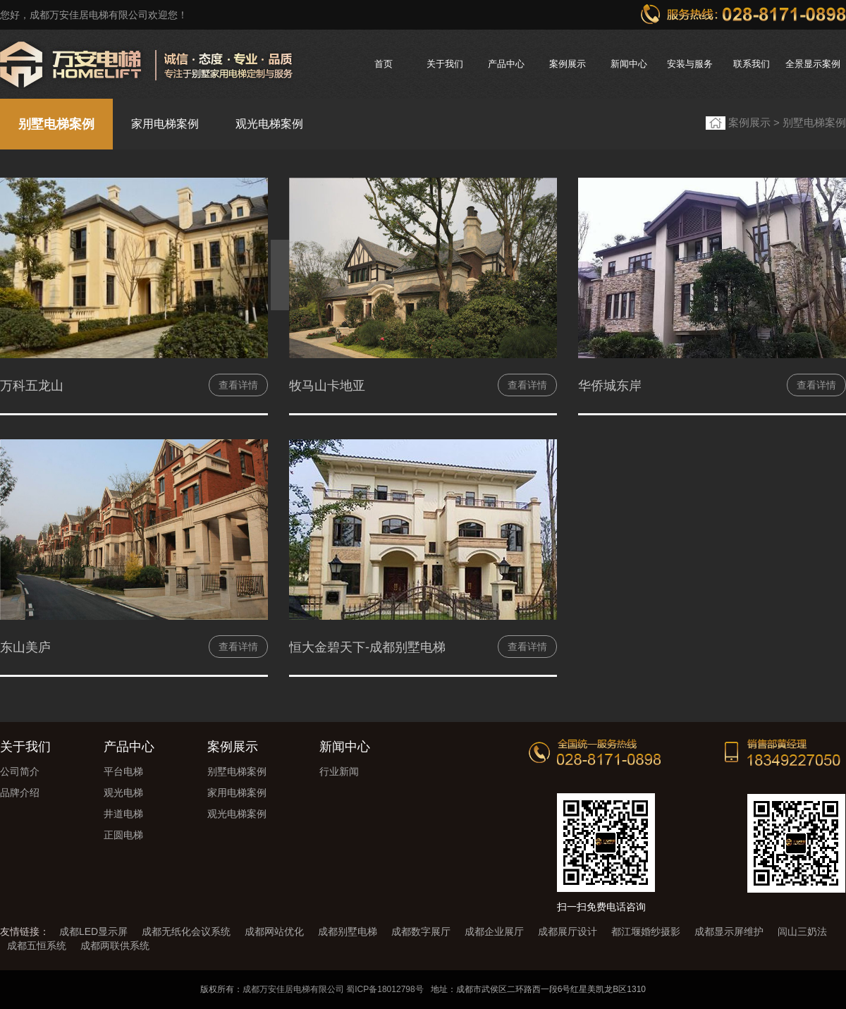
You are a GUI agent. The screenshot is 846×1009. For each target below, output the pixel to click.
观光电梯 (123, 792)
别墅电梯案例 (56, 124)
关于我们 (445, 64)
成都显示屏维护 (729, 931)
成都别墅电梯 (347, 931)
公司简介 (19, 771)
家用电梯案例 (165, 124)
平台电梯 (123, 771)
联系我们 (751, 64)
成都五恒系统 (36, 945)
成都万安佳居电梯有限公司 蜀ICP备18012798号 (333, 989)
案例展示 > (755, 122)
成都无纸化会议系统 (186, 931)
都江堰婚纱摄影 (645, 931)
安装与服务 (690, 64)
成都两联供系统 (114, 945)
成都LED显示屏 (93, 931)
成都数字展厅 (420, 931)
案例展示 (567, 64)
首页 (383, 64)
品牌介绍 (19, 792)
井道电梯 (123, 813)
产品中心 (506, 64)
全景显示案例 (812, 64)
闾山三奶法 (802, 931)
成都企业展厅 (494, 931)
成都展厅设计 (567, 931)
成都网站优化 (274, 931)
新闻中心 (629, 64)
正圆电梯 (123, 834)
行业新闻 (339, 771)
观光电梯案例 (269, 124)
